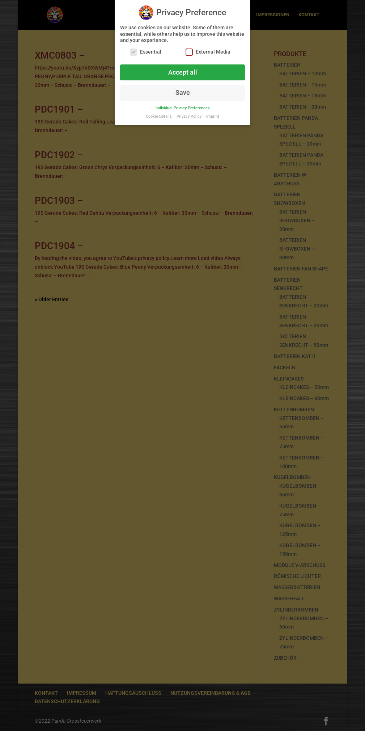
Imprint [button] (212, 114)
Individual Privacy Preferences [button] (183, 105)
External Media (208, 49)
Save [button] (182, 90)
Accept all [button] (182, 69)
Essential (145, 49)
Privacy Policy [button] (190, 114)
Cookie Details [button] (159, 114)
